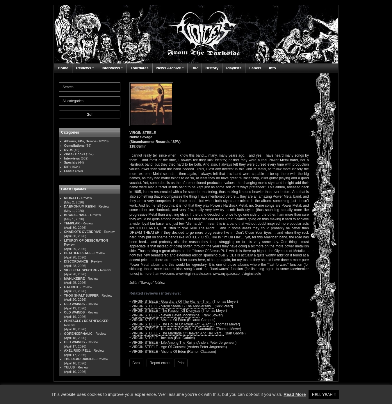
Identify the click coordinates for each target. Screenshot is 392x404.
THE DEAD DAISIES (79, 359)
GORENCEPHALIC (78, 333)
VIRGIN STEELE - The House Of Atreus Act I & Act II (172, 324)
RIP (194, 68)
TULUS (69, 367)
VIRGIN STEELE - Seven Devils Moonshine (165, 315)
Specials (70, 162)
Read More (295, 394)
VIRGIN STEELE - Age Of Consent (159, 347)
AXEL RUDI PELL (77, 350)
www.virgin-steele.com (193, 274)
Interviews (110, 68)
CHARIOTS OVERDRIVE (82, 231)
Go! (90, 115)
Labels (255, 68)
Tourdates (140, 68)
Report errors (160, 363)
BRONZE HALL (75, 215)
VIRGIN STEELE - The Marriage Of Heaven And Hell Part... (178, 333)
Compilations (74, 145)
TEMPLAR (72, 223)
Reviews (83, 68)
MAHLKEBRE (74, 278)
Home (63, 68)
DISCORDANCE (76, 261)
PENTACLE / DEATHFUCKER (86, 321)
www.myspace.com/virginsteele (237, 274)
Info (272, 68)
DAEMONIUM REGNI (80, 206)
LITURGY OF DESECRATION (86, 240)
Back (136, 363)
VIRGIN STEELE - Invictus (152, 338)
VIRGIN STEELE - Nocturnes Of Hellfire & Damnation (173, 329)
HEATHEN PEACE (78, 253)
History (211, 68)
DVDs (68, 150)
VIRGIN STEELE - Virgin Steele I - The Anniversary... (173, 306)
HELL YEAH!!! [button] (324, 394)
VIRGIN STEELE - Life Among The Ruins (163, 343)
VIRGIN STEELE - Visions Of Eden (159, 320)
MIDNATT (71, 198)
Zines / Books (74, 154)
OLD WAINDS (74, 304)
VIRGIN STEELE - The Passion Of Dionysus (166, 311)
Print (181, 363)
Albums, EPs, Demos (80, 141)
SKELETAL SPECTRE (80, 270)
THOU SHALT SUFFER (81, 295)
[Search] (89, 87)
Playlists (234, 68)
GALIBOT (71, 287)
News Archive (168, 68)
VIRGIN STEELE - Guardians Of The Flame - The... (171, 302)
